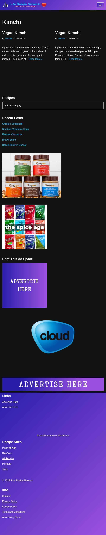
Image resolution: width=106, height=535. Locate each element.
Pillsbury (6, 464)
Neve (39, 435)
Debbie (8, 38)
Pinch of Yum (9, 448)
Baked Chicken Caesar (14, 145)
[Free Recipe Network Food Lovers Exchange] (24, 5)
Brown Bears (9, 140)
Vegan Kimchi (15, 32)
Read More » (36, 59)
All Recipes (8, 458)
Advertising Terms (11, 517)
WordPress (63, 435)
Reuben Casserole (12, 134)
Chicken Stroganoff (12, 124)
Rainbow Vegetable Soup (15, 129)
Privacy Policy (9, 501)
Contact (6, 496)
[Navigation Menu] (100, 4)
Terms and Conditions (13, 512)
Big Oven (7, 453)
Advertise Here (10, 402)
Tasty (5, 469)
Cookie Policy (9, 506)
